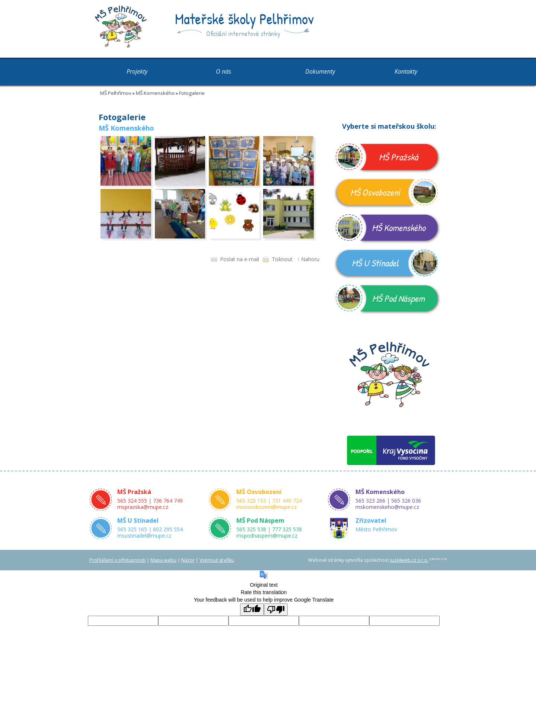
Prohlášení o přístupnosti (117, 560)
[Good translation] (252, 609)
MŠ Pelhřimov (115, 93)
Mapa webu (163, 560)
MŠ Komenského (155, 93)
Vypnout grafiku (217, 560)
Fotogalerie (192, 93)
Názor (188, 560)
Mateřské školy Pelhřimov (244, 19)
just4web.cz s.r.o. (409, 560)
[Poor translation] (276, 609)
